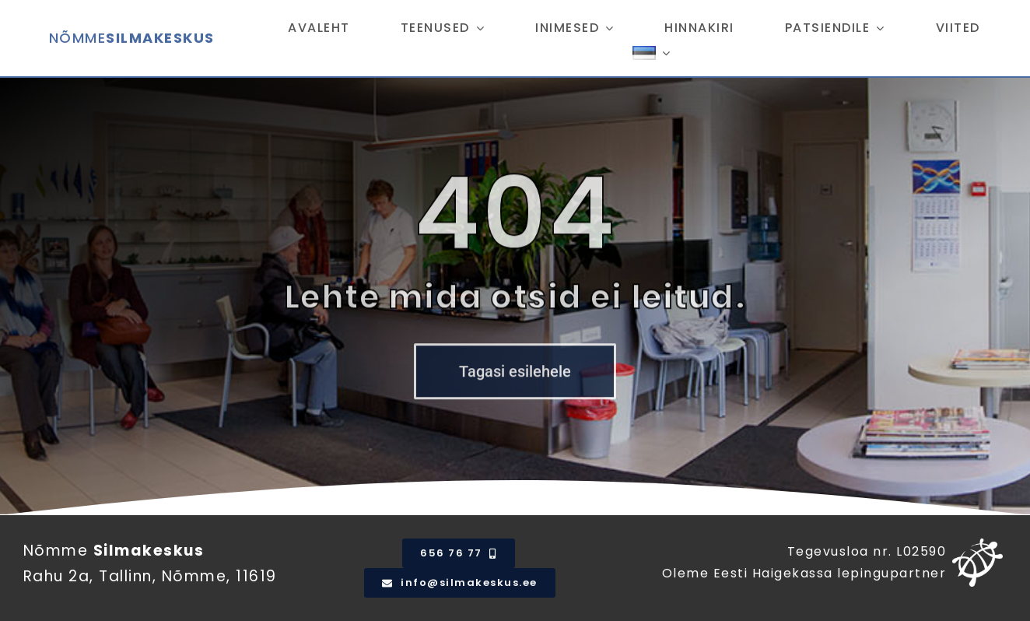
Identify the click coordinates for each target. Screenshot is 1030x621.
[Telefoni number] (458, 553)
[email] (459, 583)
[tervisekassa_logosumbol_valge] (977, 545)
